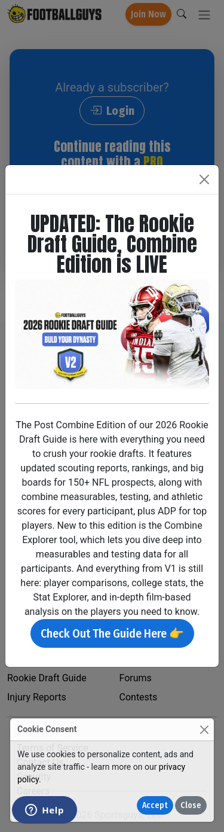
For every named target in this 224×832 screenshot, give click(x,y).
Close (190, 805)
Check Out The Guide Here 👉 (112, 633)
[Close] (204, 729)
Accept (155, 805)
